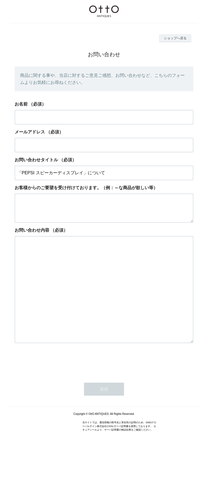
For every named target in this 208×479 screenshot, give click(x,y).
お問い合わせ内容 (32, 234)
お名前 (21, 104)
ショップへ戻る (175, 38)
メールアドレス (30, 132)
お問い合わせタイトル (36, 160)
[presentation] (56, 387)
